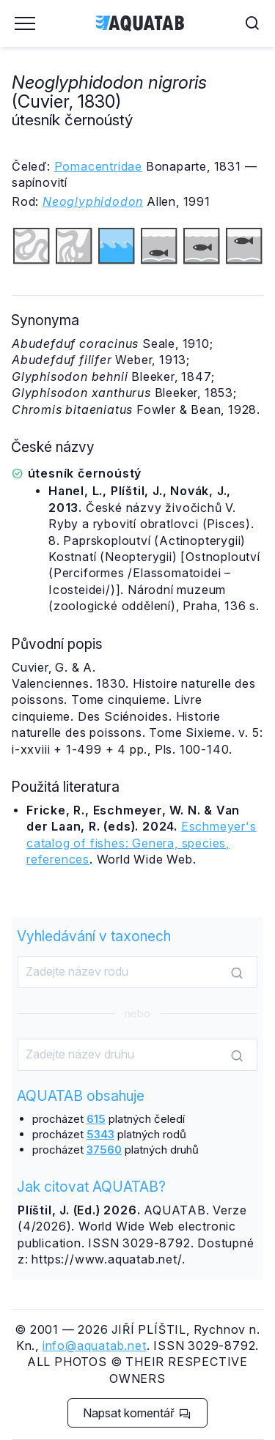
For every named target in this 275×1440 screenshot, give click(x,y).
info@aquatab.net (95, 1345)
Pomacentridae (98, 166)
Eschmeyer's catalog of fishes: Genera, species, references (141, 842)
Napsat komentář (137, 1413)
